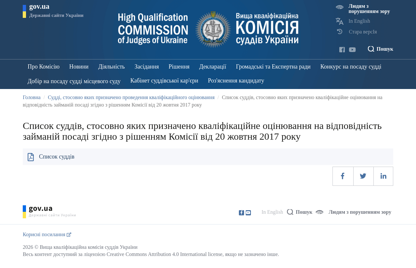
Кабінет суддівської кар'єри (164, 80)
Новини (78, 66)
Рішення (179, 66)
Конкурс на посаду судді (351, 66)
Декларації (212, 66)
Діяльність (111, 66)
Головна (32, 97)
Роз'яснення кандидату (236, 80)
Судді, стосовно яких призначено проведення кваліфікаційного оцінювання (131, 97)
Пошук (385, 49)
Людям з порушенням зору (369, 8)
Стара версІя (363, 31)
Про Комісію (43, 66)
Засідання (147, 66)
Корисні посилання (47, 234)
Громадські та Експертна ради (273, 66)
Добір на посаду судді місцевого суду (74, 81)
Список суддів (56, 156)
